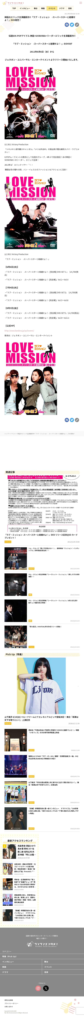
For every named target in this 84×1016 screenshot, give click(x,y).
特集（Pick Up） (10, 956)
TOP (14, 8)
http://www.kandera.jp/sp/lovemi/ (19, 330)
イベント (51, 8)
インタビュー (25, 8)
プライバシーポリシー (11, 1003)
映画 (43, 8)
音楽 (70, 8)
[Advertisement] (42, 452)
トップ (6, 434)
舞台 (35, 8)
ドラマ (61, 8)
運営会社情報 (8, 1000)
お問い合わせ (8, 1007)
